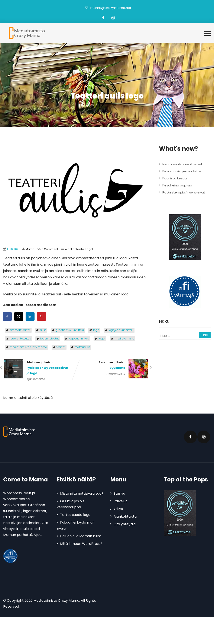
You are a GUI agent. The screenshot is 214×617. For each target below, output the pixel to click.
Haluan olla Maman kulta (80, 535)
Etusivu (119, 492)
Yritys (118, 508)
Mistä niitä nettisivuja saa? (81, 492)
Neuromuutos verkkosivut (182, 164)
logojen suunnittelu (120, 329)
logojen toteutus (20, 338)
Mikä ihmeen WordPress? (81, 543)
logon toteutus (49, 338)
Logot (89, 249)
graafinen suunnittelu (70, 329)
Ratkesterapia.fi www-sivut (183, 192)
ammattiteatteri (20, 329)
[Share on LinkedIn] (30, 316)
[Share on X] (19, 316)
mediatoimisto (124, 338)
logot (101, 338)
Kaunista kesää (174, 178)
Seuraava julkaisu (112, 365)
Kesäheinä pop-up (177, 185)
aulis (43, 329)
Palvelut (120, 500)
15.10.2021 (13, 249)
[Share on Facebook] (7, 316)
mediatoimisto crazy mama (28, 346)
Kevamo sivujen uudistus (181, 171)
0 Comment (50, 249)
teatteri (60, 346)
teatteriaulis (82, 346)
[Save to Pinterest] (42, 316)
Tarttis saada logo (75, 514)
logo (96, 329)
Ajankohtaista (74, 249)
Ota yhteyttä (125, 523)
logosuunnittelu (79, 338)
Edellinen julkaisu (39, 367)
